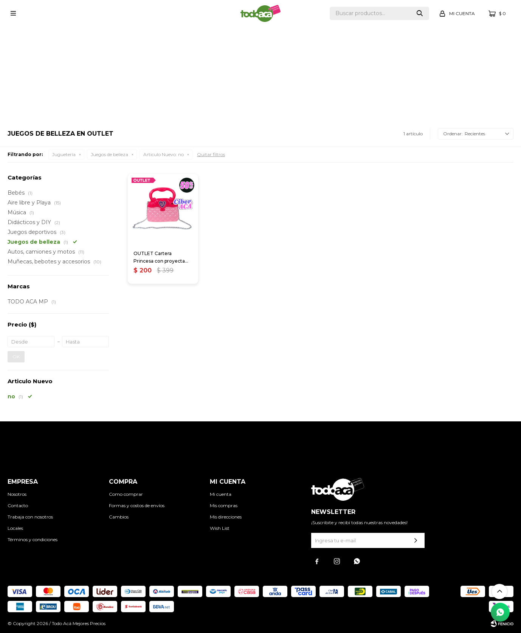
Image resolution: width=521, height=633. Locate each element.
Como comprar (126, 494)
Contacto (18, 505)
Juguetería (64, 154)
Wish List (219, 528)
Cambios (119, 517)
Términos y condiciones (32, 539)
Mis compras (223, 505)
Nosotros (17, 494)
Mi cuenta (220, 494)
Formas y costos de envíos (136, 505)
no (163, 154)
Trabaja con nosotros (30, 517)
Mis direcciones (226, 517)
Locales (15, 528)
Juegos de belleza (109, 154)
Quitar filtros (211, 154)
